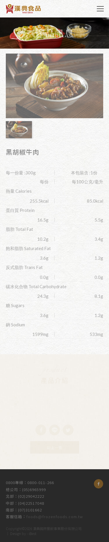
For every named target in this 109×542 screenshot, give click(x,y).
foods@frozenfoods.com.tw (54, 515)
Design (15, 532)
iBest (32, 532)
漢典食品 (23, 8)
